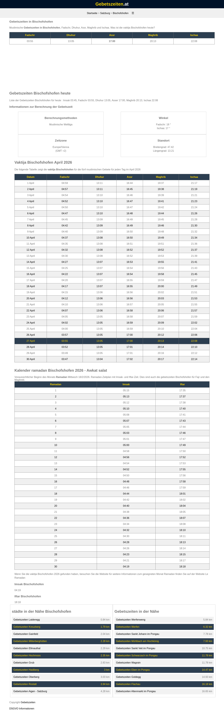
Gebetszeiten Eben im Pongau (133, 669)
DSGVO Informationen (21, 708)
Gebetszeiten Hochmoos (27, 655)
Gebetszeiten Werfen (127, 626)
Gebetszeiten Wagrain (128, 662)
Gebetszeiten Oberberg (26, 677)
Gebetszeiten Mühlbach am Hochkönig (137, 641)
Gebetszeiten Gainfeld (25, 634)
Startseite (92, 13)
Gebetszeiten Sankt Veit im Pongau (135, 648)
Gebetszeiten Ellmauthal (26, 648)
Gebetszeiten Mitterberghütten (30, 641)
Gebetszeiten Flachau (128, 684)
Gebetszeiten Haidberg (26, 669)
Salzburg (105, 13)
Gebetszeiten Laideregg (26, 619)
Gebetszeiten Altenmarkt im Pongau (136, 691)
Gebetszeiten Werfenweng (130, 619)
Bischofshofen (120, 13)
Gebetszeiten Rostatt (25, 684)
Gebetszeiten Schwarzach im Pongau (137, 655)
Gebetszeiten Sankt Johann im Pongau (137, 634)
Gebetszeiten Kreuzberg (26, 626)
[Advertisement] (112, 66)
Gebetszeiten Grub (23, 662)
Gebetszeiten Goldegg (128, 677)
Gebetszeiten (109, 4)
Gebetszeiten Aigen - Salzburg (30, 691)
